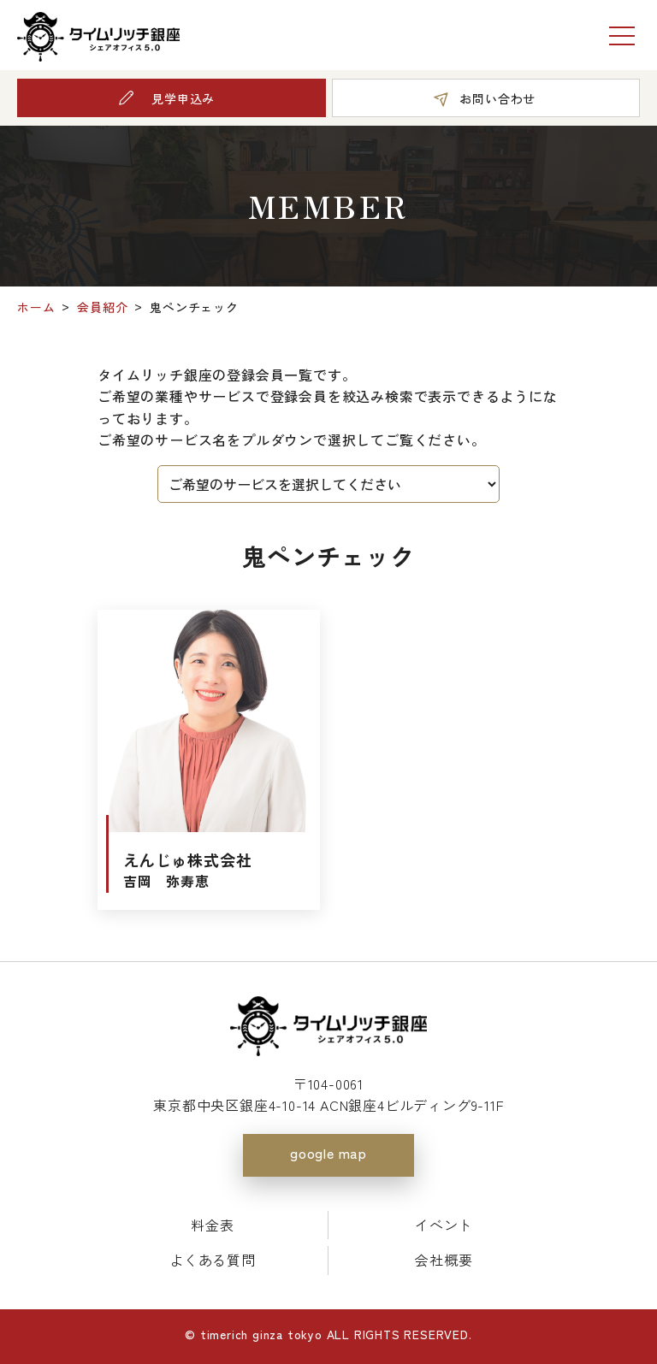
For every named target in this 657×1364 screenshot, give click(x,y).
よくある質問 (212, 1259)
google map (328, 1153)
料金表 (212, 1224)
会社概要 (443, 1259)
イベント (443, 1224)
